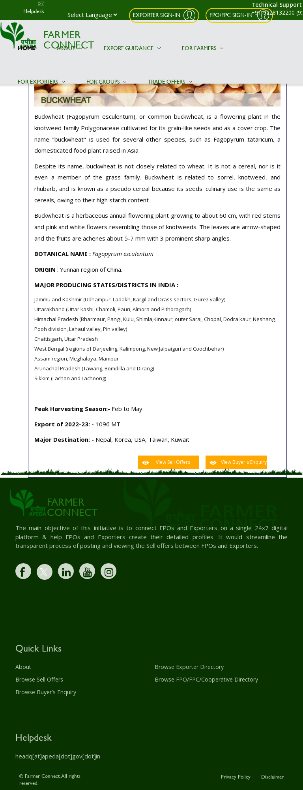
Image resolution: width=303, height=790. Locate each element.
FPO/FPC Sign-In (231, 15)
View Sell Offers (173, 462)
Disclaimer (272, 775)
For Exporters (41, 81)
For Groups (106, 81)
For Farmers (202, 48)
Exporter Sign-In (156, 15)
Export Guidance (132, 48)
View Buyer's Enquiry (244, 462)
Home (27, 48)
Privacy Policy (236, 775)
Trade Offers (170, 81)
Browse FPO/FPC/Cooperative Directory (206, 679)
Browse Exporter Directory (189, 666)
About (69, 48)
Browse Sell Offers (39, 679)
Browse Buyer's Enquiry (45, 691)
